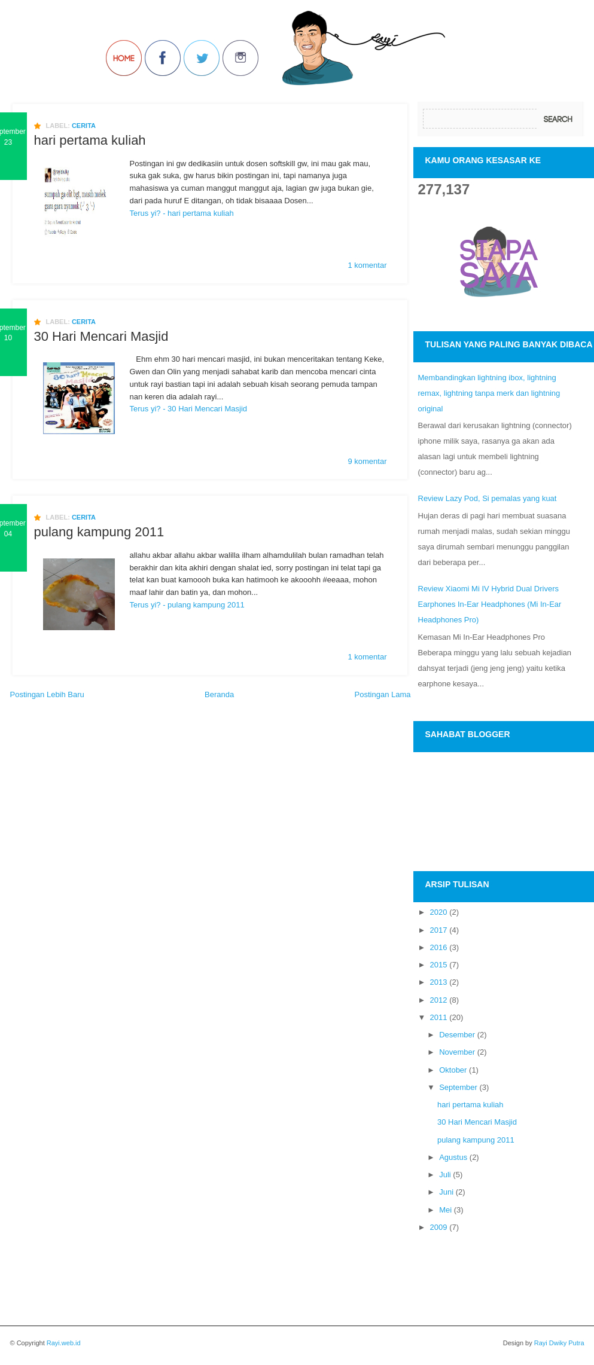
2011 (438, 1017)
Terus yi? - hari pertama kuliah (182, 213)
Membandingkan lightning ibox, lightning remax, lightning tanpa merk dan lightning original (489, 393)
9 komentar (367, 461)
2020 (438, 912)
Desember (457, 1034)
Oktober (453, 1069)
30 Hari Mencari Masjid (101, 336)
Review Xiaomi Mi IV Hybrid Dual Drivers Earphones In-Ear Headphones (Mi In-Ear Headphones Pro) (490, 604)
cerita (84, 125)
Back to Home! (124, 58)
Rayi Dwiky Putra (558, 1342)
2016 (438, 947)
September (458, 1087)
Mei (445, 1209)
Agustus (453, 1157)
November (457, 1052)
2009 (438, 1227)
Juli (445, 1174)
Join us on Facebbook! (163, 58)
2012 (438, 999)
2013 (438, 982)
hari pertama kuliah (90, 140)
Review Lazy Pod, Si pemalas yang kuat (487, 498)
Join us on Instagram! (240, 58)
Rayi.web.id (64, 1342)
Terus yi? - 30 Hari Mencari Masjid (189, 408)
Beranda (219, 694)
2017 (438, 930)
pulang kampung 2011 (99, 532)
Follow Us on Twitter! (202, 58)
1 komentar (367, 265)
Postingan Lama (383, 694)
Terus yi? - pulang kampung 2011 (187, 604)
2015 (438, 964)
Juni (446, 1191)
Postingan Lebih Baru (47, 694)
